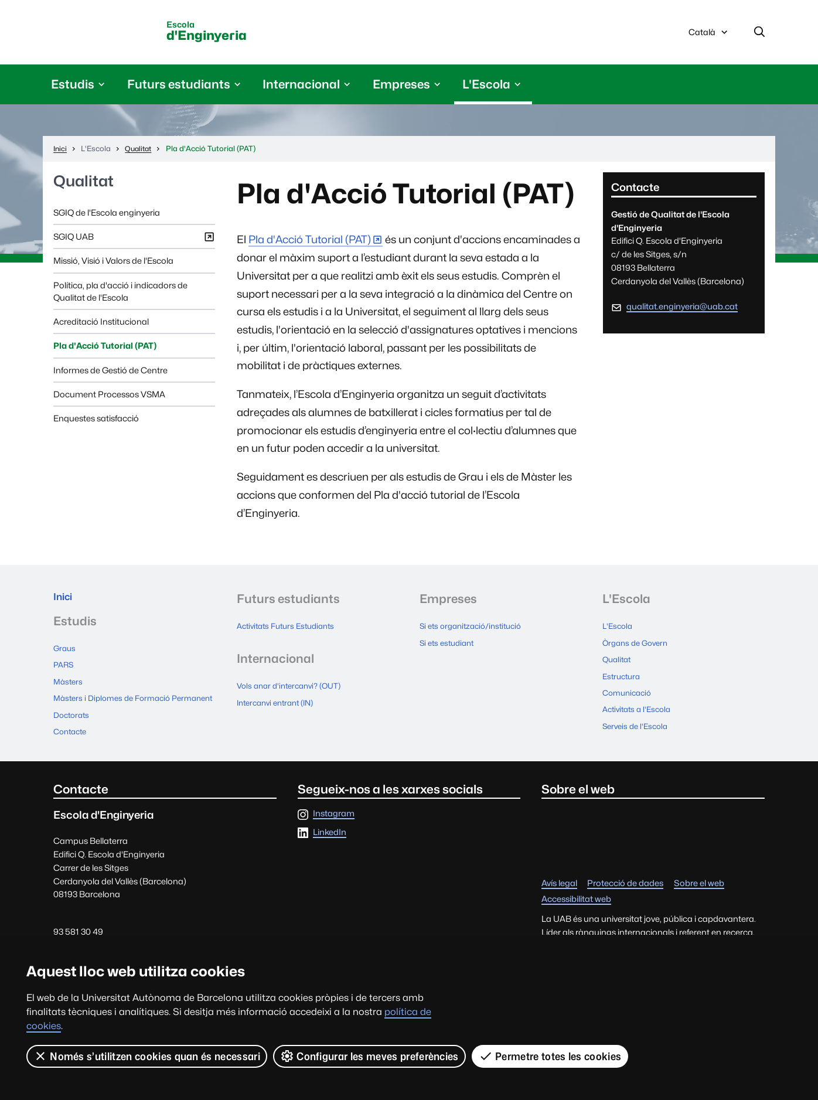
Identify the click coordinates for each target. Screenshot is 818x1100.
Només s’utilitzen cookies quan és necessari (147, 1056)
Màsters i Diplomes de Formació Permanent (116, 710)
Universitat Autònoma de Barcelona (116, 33)
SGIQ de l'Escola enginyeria (106, 217)
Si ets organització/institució (475, 630)
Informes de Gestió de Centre (110, 374)
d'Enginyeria (242, 34)
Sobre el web (699, 898)
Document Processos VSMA (109, 398)
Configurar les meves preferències (370, 1056)
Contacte (72, 746)
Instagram (334, 828)
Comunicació (629, 694)
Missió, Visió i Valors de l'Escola (113, 265)
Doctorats (73, 730)
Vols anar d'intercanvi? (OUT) (294, 689)
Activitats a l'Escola (639, 709)
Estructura (623, 678)
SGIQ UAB (134, 244)
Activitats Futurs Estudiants (291, 630)
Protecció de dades (625, 898)
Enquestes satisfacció (96, 422)
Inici (65, 602)
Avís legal (559, 898)
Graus (65, 657)
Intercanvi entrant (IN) (280, 705)
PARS (64, 673)
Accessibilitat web (576, 913)
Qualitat (83, 185)
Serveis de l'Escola (637, 725)
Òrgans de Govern (638, 646)
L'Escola (618, 630)
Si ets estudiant (449, 646)
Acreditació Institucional (101, 326)
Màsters (69, 689)
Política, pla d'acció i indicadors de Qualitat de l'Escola (120, 295)
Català (709, 37)
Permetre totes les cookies (550, 1056)
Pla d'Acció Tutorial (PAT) (104, 350)
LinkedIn (329, 846)
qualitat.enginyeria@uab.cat (682, 310)
